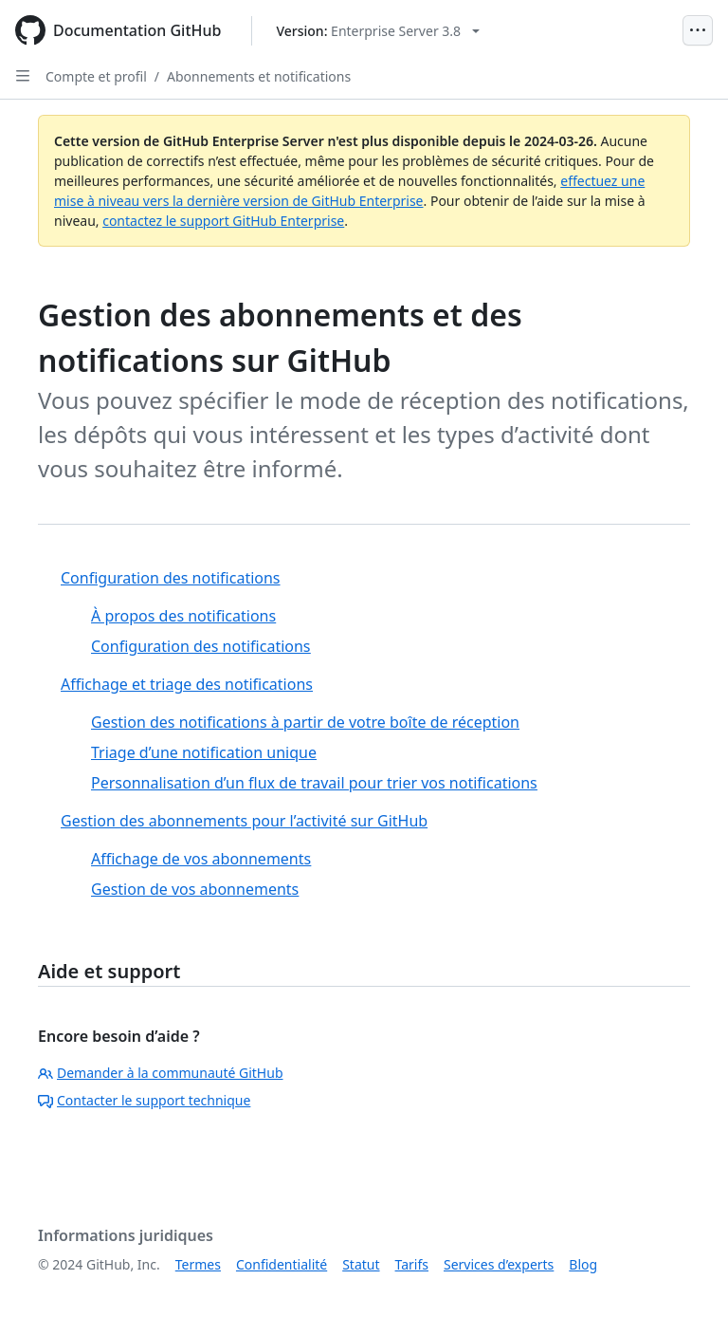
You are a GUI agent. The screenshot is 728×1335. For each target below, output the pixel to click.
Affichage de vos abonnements (201, 858)
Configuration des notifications (171, 577)
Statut (360, 1264)
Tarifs (411, 1264)
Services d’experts (499, 1264)
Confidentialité (281, 1264)
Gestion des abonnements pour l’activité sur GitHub (244, 820)
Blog (583, 1264)
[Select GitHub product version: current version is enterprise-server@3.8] (377, 31)
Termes (198, 1264)
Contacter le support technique (144, 1100)
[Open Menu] (697, 30)
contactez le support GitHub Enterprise (223, 221)
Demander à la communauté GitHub (160, 1073)
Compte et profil (96, 76)
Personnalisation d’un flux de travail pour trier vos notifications (314, 782)
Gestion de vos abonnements (195, 889)
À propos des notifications (183, 615)
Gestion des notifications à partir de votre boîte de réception (305, 722)
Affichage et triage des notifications (187, 684)
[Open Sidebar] (23, 76)
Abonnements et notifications (259, 76)
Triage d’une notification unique (204, 752)
